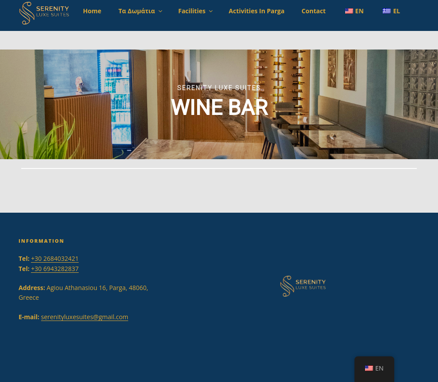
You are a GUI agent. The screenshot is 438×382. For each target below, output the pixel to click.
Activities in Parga (257, 11)
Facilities (196, 11)
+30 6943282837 (55, 268)
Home (92, 11)
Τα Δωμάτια (141, 11)
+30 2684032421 (55, 258)
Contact (313, 11)
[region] (219, 104)
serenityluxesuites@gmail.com (85, 317)
